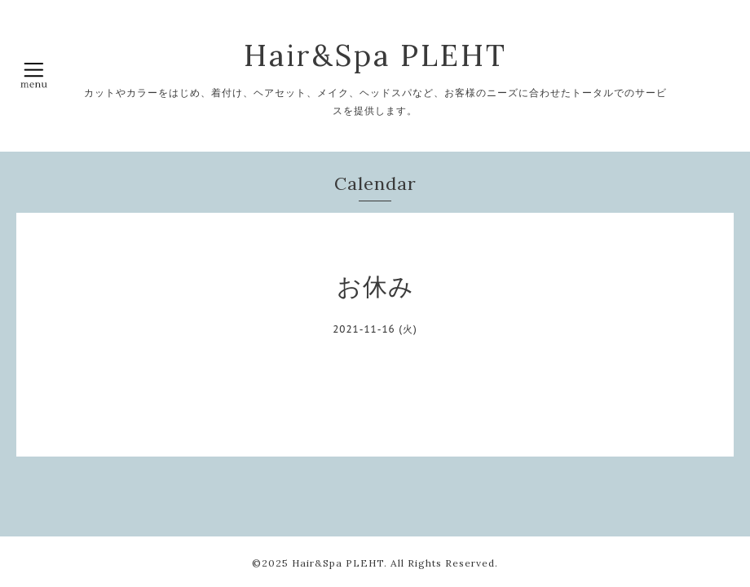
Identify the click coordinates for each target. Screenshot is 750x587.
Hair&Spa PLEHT (375, 55)
